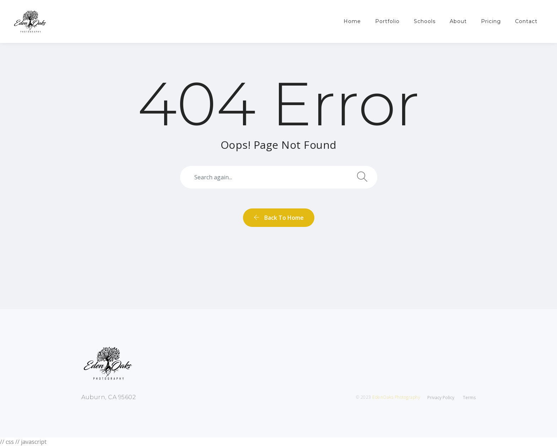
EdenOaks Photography (396, 397)
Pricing (491, 21)
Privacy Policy (440, 398)
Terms (469, 398)
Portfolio (387, 21)
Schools (425, 21)
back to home (279, 218)
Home (352, 21)
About (458, 21)
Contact (526, 21)
